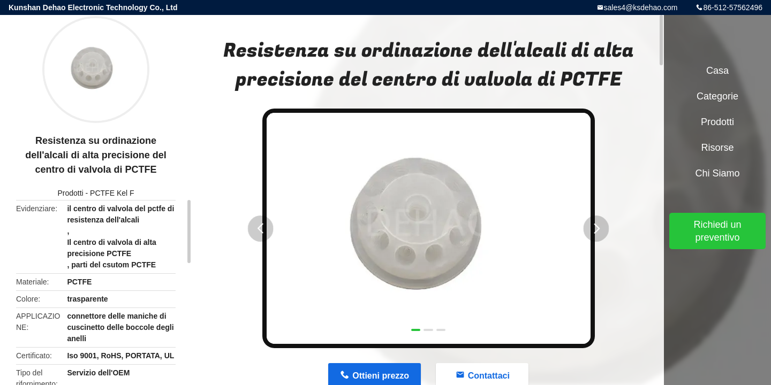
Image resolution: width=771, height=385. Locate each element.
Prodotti (70, 193)
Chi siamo (717, 173)
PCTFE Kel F (112, 193)
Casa (717, 70)
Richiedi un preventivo (717, 231)
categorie (717, 96)
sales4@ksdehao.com (641, 7)
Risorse (717, 147)
